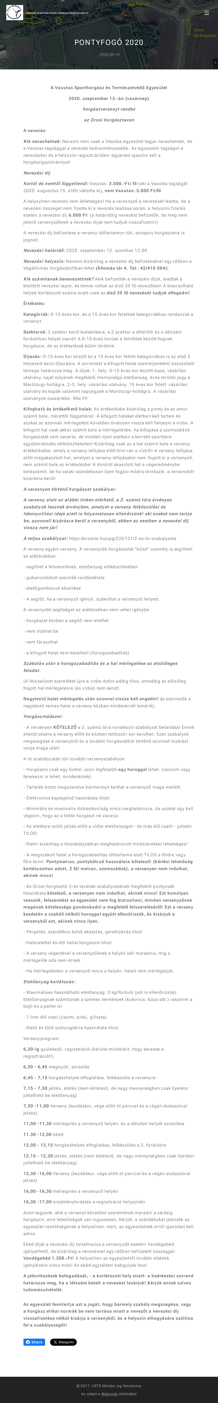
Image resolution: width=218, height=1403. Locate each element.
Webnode (109, 1394)
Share (34, 1342)
